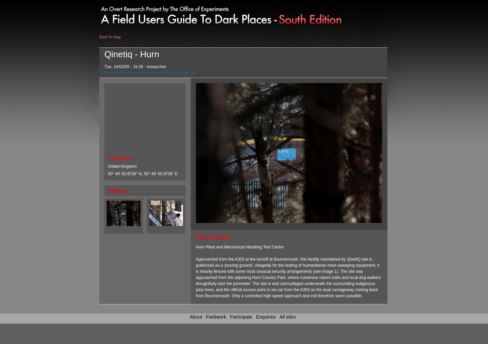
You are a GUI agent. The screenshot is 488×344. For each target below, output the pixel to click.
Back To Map (110, 37)
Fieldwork (216, 317)
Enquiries (266, 317)
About (196, 317)
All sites (288, 317)
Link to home (155, 13)
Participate (241, 317)
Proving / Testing (119, 72)
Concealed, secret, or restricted (168, 72)
